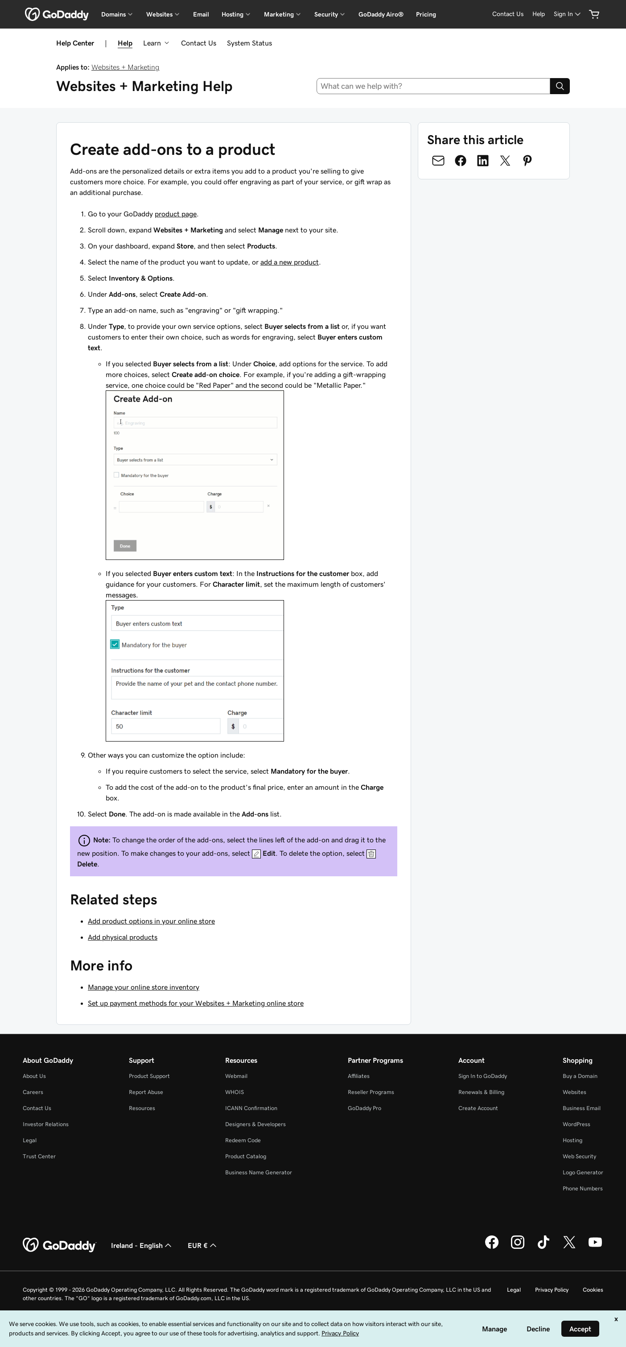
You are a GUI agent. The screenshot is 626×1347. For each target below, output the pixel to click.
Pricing (426, 14)
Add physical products (122, 937)
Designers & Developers (255, 1124)
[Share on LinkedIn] (483, 160)
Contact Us (198, 42)
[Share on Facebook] (460, 160)
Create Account (478, 1108)
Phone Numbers (583, 1188)
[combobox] (434, 86)
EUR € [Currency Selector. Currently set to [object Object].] (203, 1245)
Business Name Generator (258, 1172)
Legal (30, 1140)
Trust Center (39, 1156)
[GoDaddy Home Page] (60, 1245)
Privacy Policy (551, 1290)
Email (201, 14)
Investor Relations (46, 1124)
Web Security (579, 1156)
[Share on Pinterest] (527, 160)
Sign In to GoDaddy (482, 1076)
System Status (249, 42)
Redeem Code (243, 1140)
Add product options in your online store (151, 920)
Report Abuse (146, 1092)
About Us (34, 1076)
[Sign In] (568, 14)
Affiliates (359, 1076)
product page (176, 213)
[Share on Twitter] (505, 160)
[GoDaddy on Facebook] (492, 1247)
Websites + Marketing (125, 66)
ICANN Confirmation (251, 1108)
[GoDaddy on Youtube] (595, 1247)
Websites (574, 1092)
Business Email (582, 1108)
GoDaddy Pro (364, 1108)
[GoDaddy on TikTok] (543, 1247)
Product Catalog (245, 1156)
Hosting (572, 1140)
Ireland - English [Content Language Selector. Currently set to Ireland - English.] (142, 1245)
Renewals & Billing (481, 1092)
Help (125, 42)
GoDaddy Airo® (381, 14)
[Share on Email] (438, 160)
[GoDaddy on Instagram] (518, 1247)
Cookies (593, 1290)
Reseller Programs (371, 1092)
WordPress (576, 1124)
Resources (142, 1108)
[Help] (538, 14)
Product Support (149, 1076)
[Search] (560, 86)
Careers (33, 1092)
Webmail (236, 1076)
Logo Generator (583, 1172)
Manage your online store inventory (143, 987)
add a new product (289, 261)
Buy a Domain (580, 1076)
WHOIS (234, 1092)
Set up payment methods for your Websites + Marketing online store (196, 1003)
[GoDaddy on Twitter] (569, 1247)
